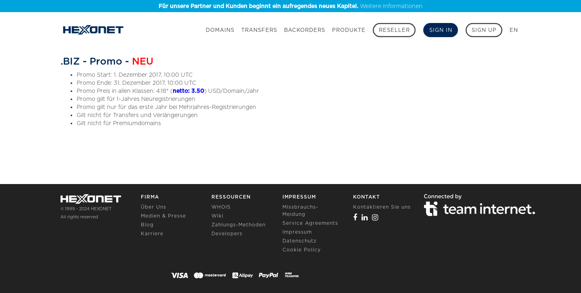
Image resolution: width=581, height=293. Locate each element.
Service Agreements (310, 223)
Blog (147, 225)
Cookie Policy (301, 250)
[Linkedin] (365, 217)
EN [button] (514, 30)
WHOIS (221, 207)
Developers (226, 233)
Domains (220, 30)
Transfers (259, 30)
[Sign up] (484, 30)
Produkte (349, 30)
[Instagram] (375, 217)
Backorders (304, 30)
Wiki (217, 216)
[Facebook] (355, 217)
